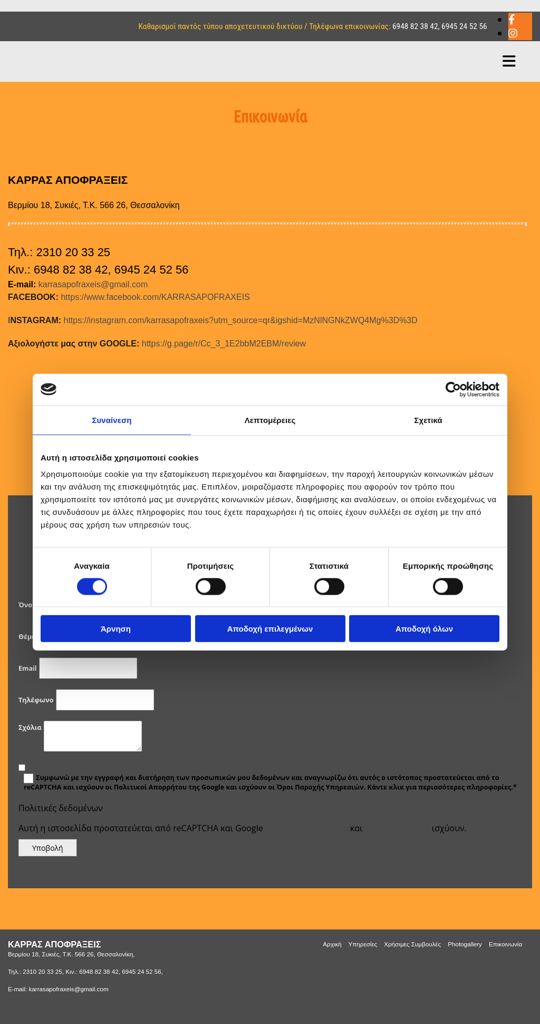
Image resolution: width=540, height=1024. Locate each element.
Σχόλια (30, 727)
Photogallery (465, 944)
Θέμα (27, 636)
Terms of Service (397, 828)
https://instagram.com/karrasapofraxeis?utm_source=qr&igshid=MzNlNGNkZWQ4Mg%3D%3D (213, 320)
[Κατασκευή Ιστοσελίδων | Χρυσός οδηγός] (16, 1007)
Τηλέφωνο (35, 700)
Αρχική (332, 944)
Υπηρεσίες (363, 944)
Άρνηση (116, 628)
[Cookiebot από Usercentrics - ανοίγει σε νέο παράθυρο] (453, 389)
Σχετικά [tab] (428, 419)
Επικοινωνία (505, 944)
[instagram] (512, 33)
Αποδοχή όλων (424, 628)
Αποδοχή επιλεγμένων (270, 628)
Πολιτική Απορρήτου (306, 828)
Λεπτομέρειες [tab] (270, 419)
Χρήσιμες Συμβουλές (412, 944)
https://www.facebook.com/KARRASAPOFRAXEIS (129, 297)
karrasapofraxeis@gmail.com (93, 284)
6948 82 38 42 (415, 26)
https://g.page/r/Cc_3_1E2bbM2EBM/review (157, 343)
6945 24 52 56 (464, 26)
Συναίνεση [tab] (111, 419)
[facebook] (511, 19)
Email (27, 668)
